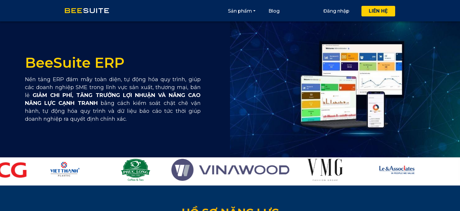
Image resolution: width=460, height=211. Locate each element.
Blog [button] (274, 11)
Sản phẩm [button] (240, 11)
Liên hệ (378, 11)
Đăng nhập (336, 11)
